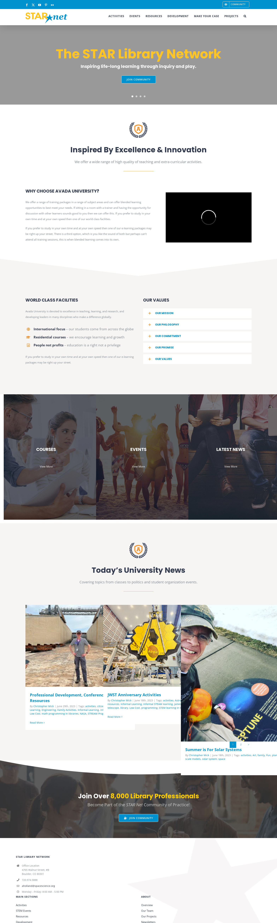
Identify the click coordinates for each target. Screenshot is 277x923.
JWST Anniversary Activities (134, 694)
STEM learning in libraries (174, 707)
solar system (209, 759)
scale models (193, 759)
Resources (22, 916)
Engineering (49, 710)
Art (254, 755)
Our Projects (148, 916)
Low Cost (35, 713)
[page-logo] (138, 123)
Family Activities (66, 710)
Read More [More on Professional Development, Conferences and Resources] (36, 722)
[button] (245, 16)
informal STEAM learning (158, 704)
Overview (147, 905)
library (124, 707)
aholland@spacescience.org (38, 886)
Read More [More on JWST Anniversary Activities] (114, 716)
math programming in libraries (60, 713)
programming (149, 707)
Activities (21, 905)
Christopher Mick (43, 706)
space (221, 759)
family (261, 755)
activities (90, 706)
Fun (268, 755)
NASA (83, 713)
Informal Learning (88, 710)
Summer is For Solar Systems (213, 749)
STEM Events (23, 910)
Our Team (147, 910)
